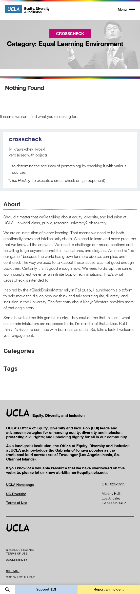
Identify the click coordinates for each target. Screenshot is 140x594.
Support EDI (46, 589)
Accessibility (16, 559)
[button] (123, 9)
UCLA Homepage (20, 485)
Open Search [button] (7, 589)
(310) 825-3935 (113, 484)
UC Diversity (16, 494)
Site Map (13, 571)
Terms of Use (16, 503)
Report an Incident (109, 589)
